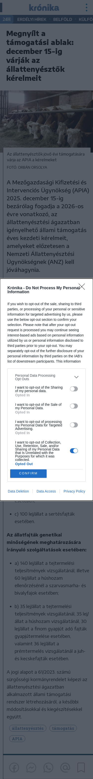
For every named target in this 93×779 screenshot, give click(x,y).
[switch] (74, 388)
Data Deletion (18, 491)
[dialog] (46, 390)
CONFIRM (28, 473)
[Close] (83, 288)
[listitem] (46, 377)
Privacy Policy (74, 491)
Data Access (46, 491)
